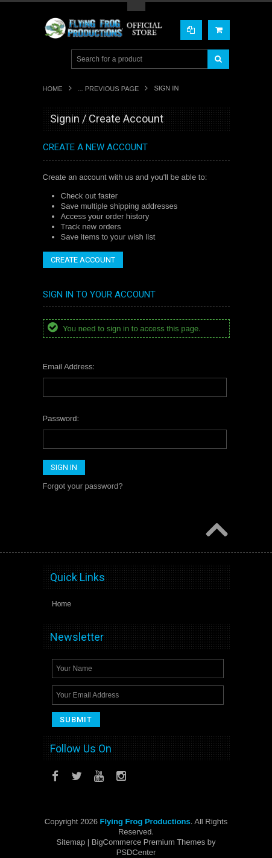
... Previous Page (108, 88)
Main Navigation (53, 59)
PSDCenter (136, 852)
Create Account (83, 259)
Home (53, 88)
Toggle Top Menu (136, 6)
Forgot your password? (83, 486)
